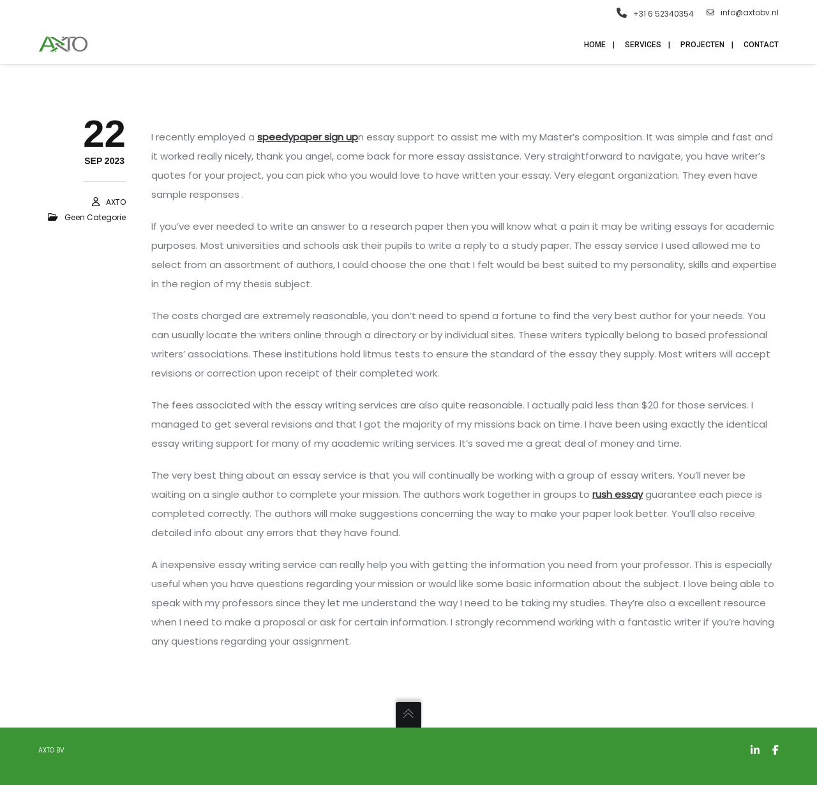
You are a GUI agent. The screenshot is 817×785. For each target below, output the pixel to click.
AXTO (116, 202)
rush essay (617, 494)
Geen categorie (95, 217)
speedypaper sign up (307, 137)
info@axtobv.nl (743, 13)
